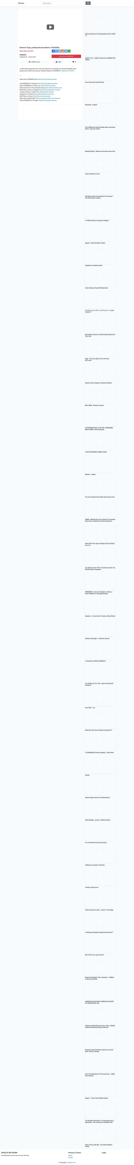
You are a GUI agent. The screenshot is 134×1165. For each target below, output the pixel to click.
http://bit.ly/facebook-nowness (48, 83)
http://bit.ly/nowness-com (54, 88)
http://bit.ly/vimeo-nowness (42, 96)
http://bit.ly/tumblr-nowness (45, 92)
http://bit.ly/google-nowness (48, 100)
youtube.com (71, 1162)
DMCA (70, 1155)
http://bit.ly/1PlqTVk (67, 71)
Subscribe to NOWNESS (66, 56)
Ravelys (21, 3)
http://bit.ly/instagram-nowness (50, 90)
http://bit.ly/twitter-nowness (46, 85)
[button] (88, 3)
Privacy (70, 1157)
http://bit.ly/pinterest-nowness (44, 94)
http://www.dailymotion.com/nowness (48, 98)
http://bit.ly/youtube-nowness (47, 79)
